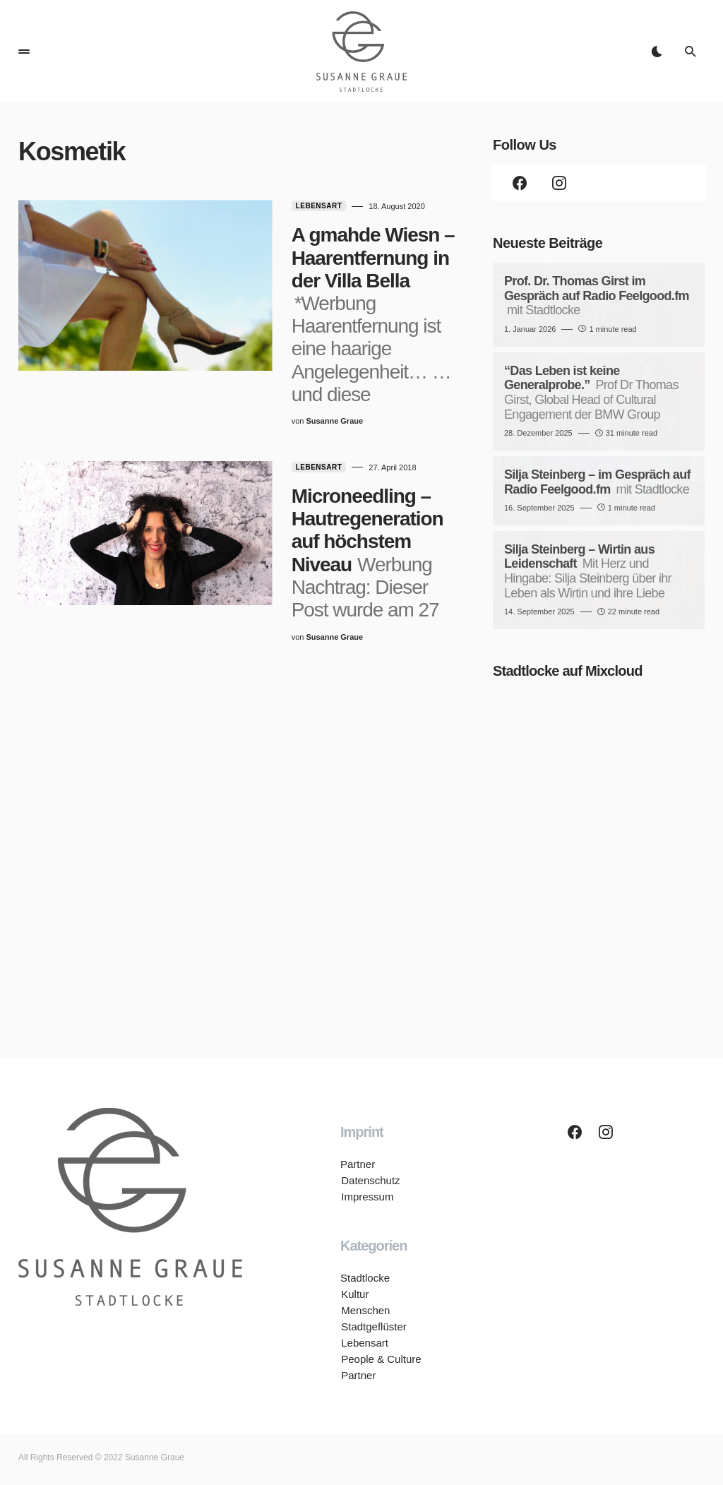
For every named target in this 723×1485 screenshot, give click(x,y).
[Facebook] (519, 183)
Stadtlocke (365, 1277)
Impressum (366, 1196)
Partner (357, 1164)
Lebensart (288, 206)
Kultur (354, 1294)
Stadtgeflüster (373, 1326)
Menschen (364, 1310)
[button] (24, 51)
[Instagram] (559, 183)
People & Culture (380, 1359)
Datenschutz (369, 1180)
